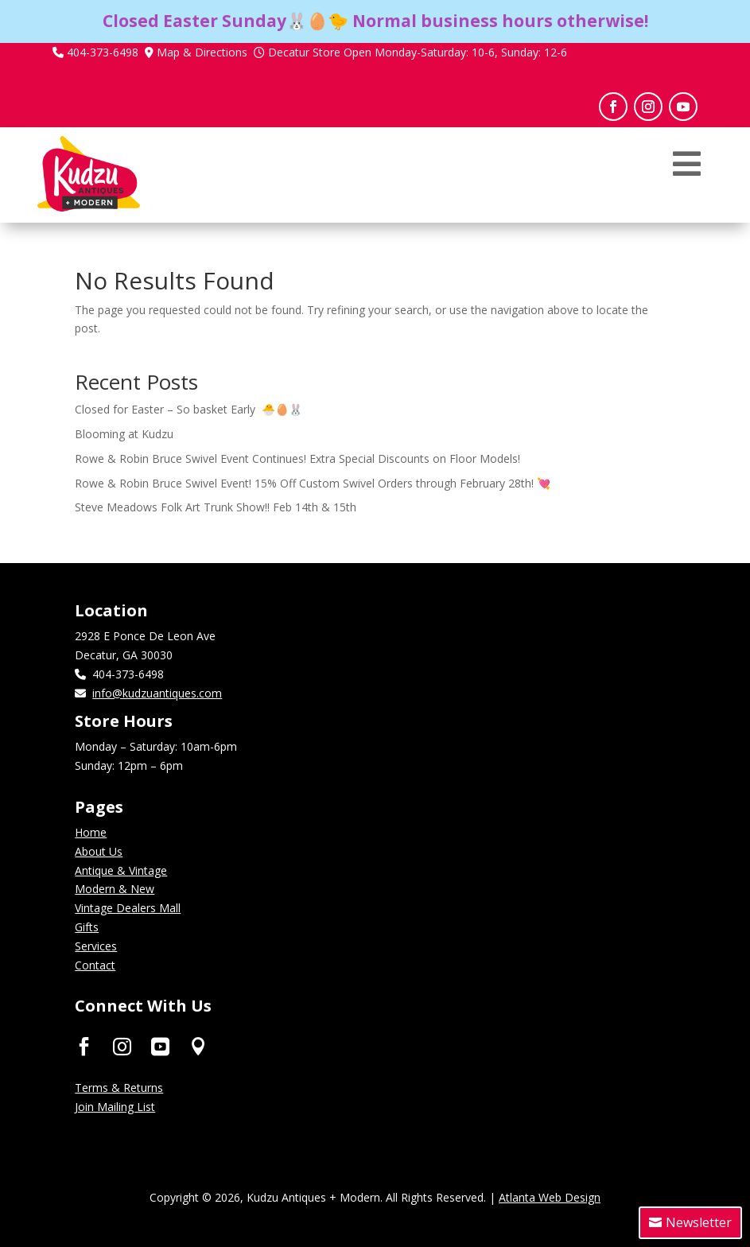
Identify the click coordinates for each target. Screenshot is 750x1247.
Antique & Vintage (121, 870)
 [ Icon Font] (160, 1045)
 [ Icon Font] (198, 1045)
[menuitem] (687, 188)
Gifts (87, 926)
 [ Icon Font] (84, 1045)
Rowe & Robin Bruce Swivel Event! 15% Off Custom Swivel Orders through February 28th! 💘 (312, 483)
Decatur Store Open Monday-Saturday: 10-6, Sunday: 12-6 (417, 52)
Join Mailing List (115, 1106)
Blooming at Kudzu (124, 433)
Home (91, 832)
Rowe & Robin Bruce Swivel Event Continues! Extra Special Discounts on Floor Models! (297, 458)
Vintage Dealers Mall (128, 907)
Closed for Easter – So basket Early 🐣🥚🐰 (188, 409)
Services (96, 946)
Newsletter (699, 1222)
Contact (95, 965)
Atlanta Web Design (549, 1197)
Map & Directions (202, 52)
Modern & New (114, 888)
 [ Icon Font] (122, 1045)
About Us (98, 851)
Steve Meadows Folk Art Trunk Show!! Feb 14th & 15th (215, 507)
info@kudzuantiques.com (157, 693)
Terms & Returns (119, 1087)
